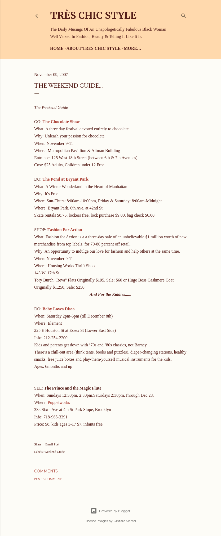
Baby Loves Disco (59, 309)
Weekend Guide (54, 452)
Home (57, 48)
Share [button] (37, 444)
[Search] (183, 15)
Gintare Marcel (124, 521)
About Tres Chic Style (94, 48)
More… (132, 48)
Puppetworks (59, 402)
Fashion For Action (64, 229)
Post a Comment (48, 479)
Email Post (52, 444)
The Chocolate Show (61, 121)
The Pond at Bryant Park (66, 179)
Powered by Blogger (110, 511)
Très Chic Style (93, 15)
